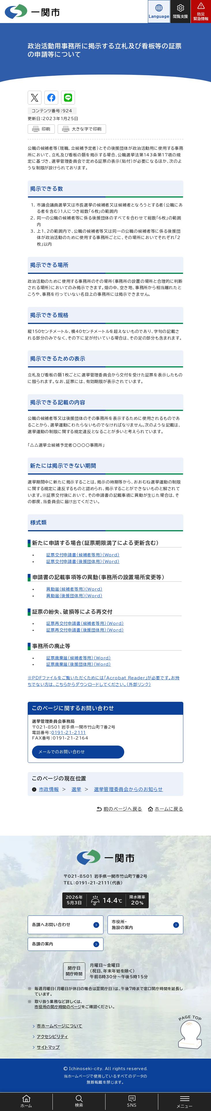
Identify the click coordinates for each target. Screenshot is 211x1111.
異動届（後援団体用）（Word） (74, 596)
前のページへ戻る (119, 809)
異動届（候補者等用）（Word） (74, 589)
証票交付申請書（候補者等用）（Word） (83, 555)
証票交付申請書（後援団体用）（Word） (83, 562)
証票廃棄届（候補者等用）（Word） (78, 658)
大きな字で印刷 (82, 129)
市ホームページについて (57, 1026)
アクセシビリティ (50, 1037)
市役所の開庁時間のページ (58, 1007)
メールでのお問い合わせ (62, 752)
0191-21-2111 (68, 733)
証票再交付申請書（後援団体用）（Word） (85, 630)
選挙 (76, 789)
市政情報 (49, 789)
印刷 (41, 129)
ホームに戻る (165, 809)
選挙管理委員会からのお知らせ (128, 789)
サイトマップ (46, 1047)
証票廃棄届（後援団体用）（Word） (78, 664)
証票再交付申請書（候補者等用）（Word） (85, 623)
